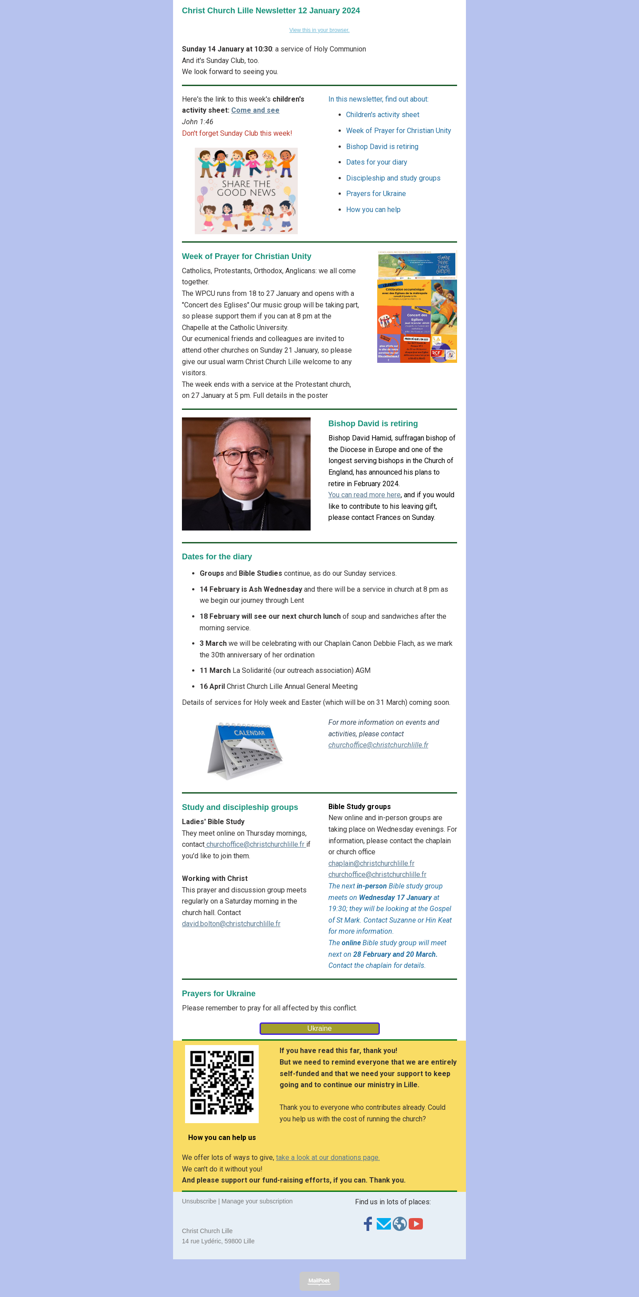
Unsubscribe (199, 1201)
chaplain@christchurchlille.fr (371, 863)
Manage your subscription (256, 1201)
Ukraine (319, 1028)
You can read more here (364, 495)
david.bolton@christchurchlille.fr (231, 924)
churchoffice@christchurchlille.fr (378, 745)
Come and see (255, 110)
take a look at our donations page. (328, 1157)
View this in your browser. (319, 30)
